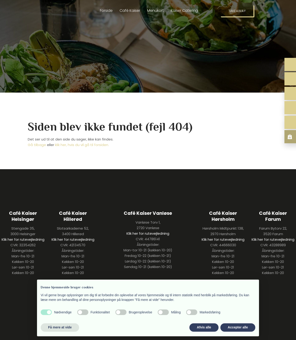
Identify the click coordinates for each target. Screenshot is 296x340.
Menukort (155, 10)
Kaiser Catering (184, 10)
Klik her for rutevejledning (23, 239)
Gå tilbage (37, 144)
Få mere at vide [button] (60, 327)
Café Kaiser (130, 10)
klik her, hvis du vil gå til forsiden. (82, 144)
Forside (106, 10)
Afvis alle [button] (204, 327)
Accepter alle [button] (238, 327)
